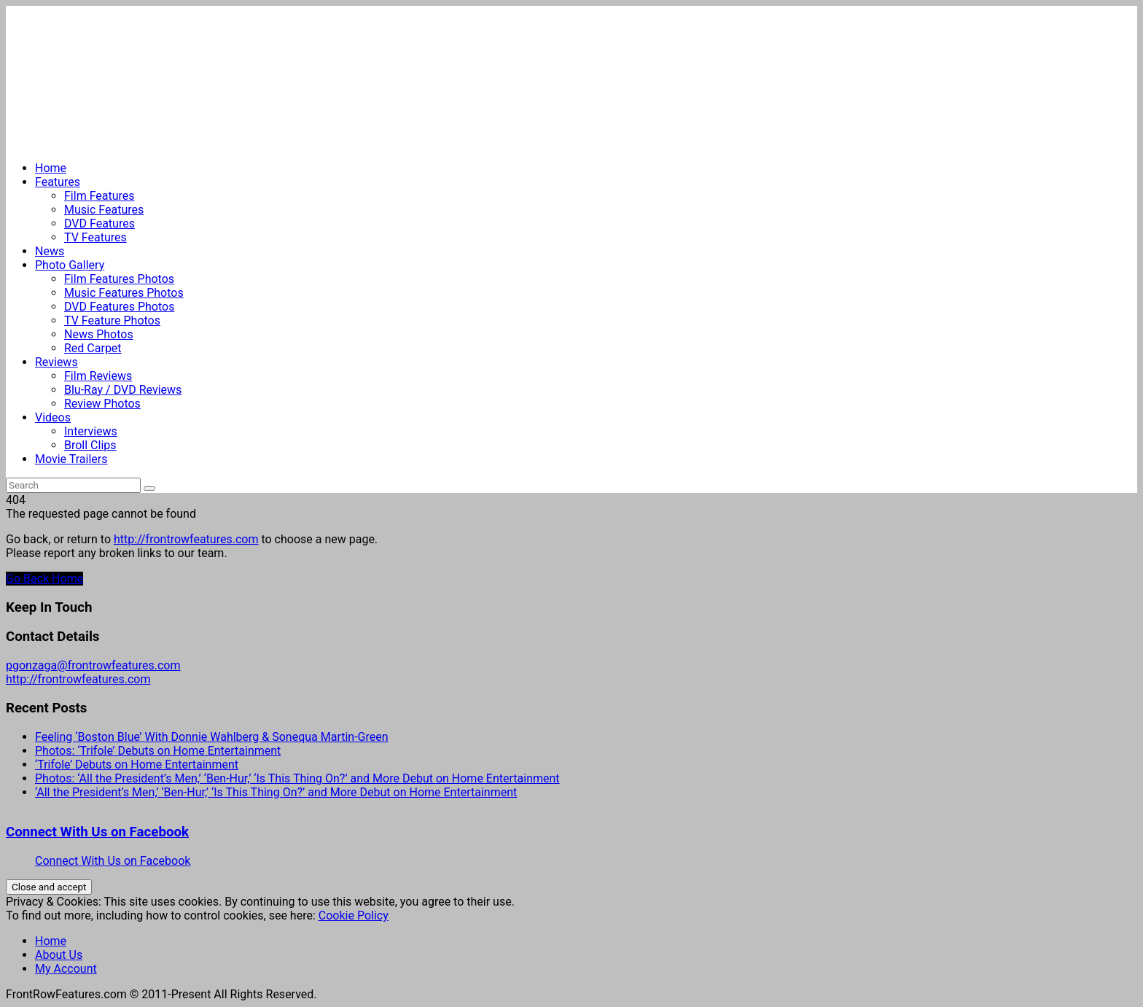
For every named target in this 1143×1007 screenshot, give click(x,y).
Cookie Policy (354, 915)
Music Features (104, 210)
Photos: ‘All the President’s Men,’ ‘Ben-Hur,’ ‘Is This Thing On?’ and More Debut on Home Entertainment (297, 778)
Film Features (99, 196)
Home (50, 168)
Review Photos (102, 404)
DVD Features (99, 223)
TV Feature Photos (112, 320)
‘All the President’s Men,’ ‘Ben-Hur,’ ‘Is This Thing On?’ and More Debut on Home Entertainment (276, 792)
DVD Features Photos (119, 307)
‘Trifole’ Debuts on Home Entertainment (136, 764)
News (49, 251)
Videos (53, 417)
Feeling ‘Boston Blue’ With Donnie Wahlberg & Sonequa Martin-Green (212, 737)
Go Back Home (44, 579)
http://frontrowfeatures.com (186, 539)
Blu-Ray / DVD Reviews (123, 390)
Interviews (90, 431)
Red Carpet (93, 348)
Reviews (56, 362)
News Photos (98, 334)
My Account (66, 969)
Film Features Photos (119, 279)
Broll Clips (90, 445)
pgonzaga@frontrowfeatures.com (93, 665)
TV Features (95, 237)
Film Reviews (98, 376)
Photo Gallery (69, 265)
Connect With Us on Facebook (97, 832)
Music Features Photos (124, 293)
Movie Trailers (71, 459)
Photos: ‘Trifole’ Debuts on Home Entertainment (158, 751)
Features (57, 182)
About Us (58, 955)
